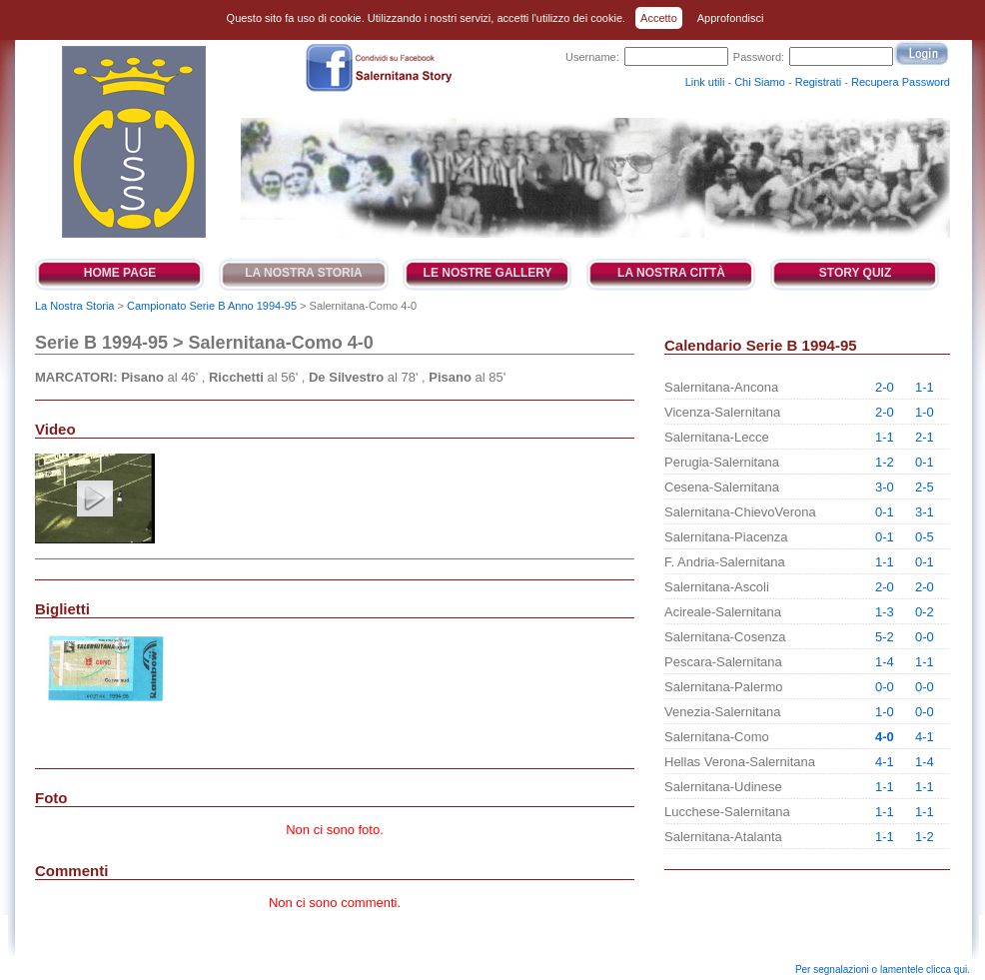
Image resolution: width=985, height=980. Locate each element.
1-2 (884, 462)
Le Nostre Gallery (488, 273)
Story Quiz (855, 273)
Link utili (705, 82)
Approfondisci (730, 18)
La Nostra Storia (304, 273)
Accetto (658, 18)
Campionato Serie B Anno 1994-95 (212, 306)
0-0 (924, 636)
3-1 (924, 511)
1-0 (924, 412)
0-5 (924, 536)
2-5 (924, 487)
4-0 (884, 736)
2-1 (924, 437)
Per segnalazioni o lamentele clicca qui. (882, 969)
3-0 (884, 487)
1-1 (924, 387)
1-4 (884, 661)
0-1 (924, 462)
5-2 (884, 636)
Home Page (120, 273)
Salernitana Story (132, 142)
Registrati (818, 82)
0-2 (924, 611)
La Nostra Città (671, 273)
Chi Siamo (759, 82)
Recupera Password (900, 82)
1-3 (884, 611)
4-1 (924, 736)
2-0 (884, 387)
